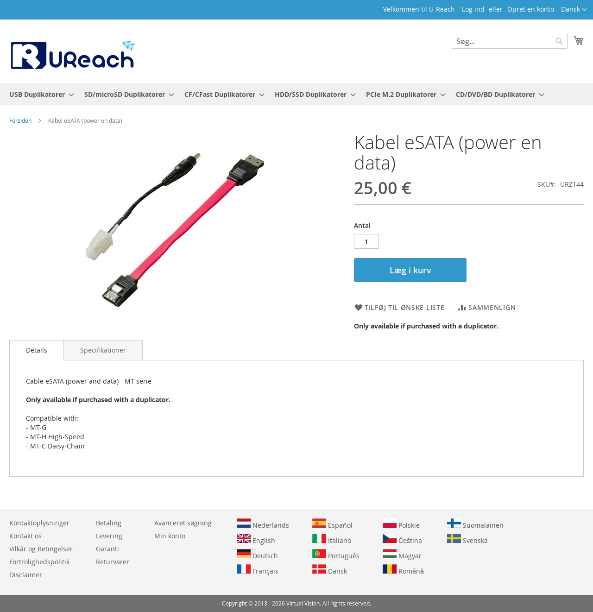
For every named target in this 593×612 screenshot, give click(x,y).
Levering (109, 535)
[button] (574, 10)
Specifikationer (103, 350)
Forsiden (20, 120)
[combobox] (510, 41)
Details (36, 350)
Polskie (401, 524)
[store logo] (72, 51)
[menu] (296, 94)
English (256, 539)
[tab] (36, 350)
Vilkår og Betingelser (41, 548)
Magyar (402, 554)
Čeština (402, 539)
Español (332, 524)
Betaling (108, 522)
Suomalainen (475, 524)
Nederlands (263, 524)
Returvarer (112, 561)
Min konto (169, 535)
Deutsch (257, 554)
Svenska (467, 539)
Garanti (107, 548)
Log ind (473, 9)
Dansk (329, 569)
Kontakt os (25, 535)
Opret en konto (530, 9)
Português (336, 554)
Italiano (331, 539)
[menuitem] (39, 94)
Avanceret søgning (183, 522)
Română (403, 569)
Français (257, 569)
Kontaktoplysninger (39, 522)
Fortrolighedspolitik (39, 561)
